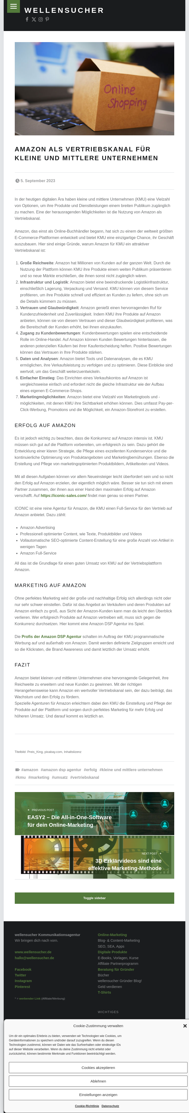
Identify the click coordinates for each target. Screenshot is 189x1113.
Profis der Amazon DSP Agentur (51, 637)
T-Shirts (104, 992)
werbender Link (30, 998)
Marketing (40, 777)
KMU (22, 777)
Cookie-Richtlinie (87, 1106)
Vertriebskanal (85, 777)
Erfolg (91, 770)
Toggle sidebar (94, 898)
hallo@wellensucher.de (34, 958)
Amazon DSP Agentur (62, 770)
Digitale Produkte (112, 952)
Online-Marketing (112, 935)
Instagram (23, 981)
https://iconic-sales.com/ (64, 495)
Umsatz (61, 777)
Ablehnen (98, 1081)
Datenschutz (110, 1106)
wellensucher (64, 10)
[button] (185, 1025)
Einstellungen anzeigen (98, 1095)
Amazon (31, 770)
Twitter (20, 975)
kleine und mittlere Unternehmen (132, 770)
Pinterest (22, 987)
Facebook (23, 969)
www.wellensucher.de (33, 952)
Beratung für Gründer (116, 969)
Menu (14, 6)
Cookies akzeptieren (98, 1067)
